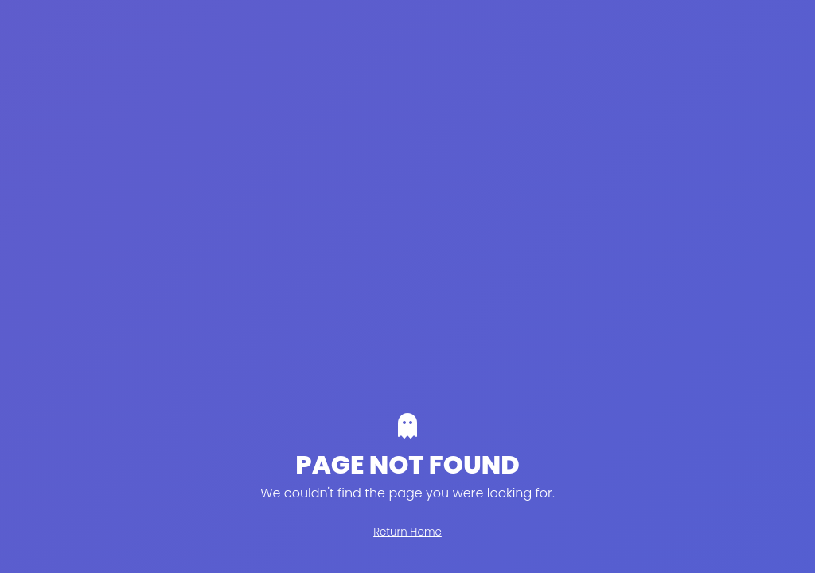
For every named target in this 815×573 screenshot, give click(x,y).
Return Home (407, 532)
